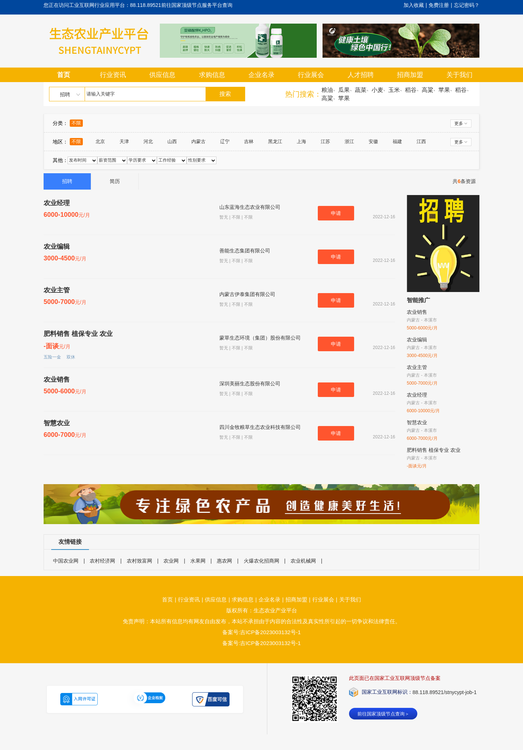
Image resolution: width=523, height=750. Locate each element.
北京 (100, 141)
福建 (397, 141)
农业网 (171, 561)
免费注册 (439, 5)
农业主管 (57, 290)
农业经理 (57, 203)
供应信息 (162, 74)
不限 (76, 123)
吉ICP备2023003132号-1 (270, 643)
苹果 (444, 90)
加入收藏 (414, 5)
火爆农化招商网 (261, 561)
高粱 (427, 90)
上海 (301, 141)
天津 (124, 141)
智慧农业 (57, 423)
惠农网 (224, 561)
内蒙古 (198, 141)
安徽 (373, 141)
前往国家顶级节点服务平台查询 (196, 5)
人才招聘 (361, 74)
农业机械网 (303, 561)
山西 (172, 141)
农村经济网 (102, 561)
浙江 (349, 141)
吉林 (249, 141)
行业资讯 (113, 74)
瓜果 (344, 90)
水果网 (198, 561)
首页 (63, 74)
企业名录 (261, 74)
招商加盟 (410, 74)
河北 (148, 141)
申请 (336, 213)
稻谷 (411, 90)
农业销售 (57, 379)
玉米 (394, 90)
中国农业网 (65, 561)
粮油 (327, 90)
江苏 (325, 141)
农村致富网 (139, 561)
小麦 (377, 90)
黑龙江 (275, 141)
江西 (421, 141)
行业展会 (311, 74)
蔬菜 (360, 90)
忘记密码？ (466, 5)
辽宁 (225, 141)
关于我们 (459, 74)
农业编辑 (57, 246)
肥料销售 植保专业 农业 (78, 333)
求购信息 (212, 74)
